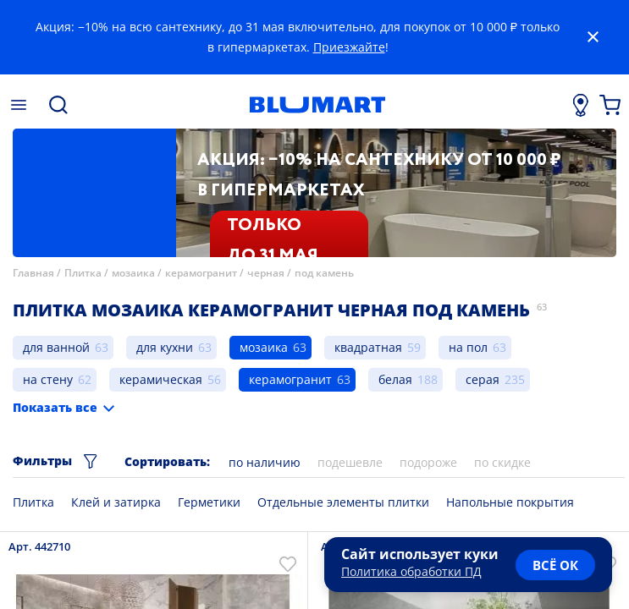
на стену (48, 379)
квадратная (368, 347)
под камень (324, 273)
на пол (468, 347)
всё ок (555, 565)
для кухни (164, 347)
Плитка (83, 273)
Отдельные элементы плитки (343, 502)
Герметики (209, 502)
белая (395, 379)
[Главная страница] (317, 105)
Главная (33, 273)
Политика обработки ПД (411, 571)
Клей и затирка (116, 502)
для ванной (56, 347)
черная (265, 273)
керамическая (160, 379)
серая (482, 379)
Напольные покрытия (510, 502)
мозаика (133, 273)
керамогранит (201, 273)
